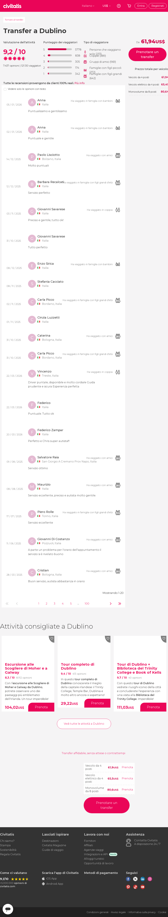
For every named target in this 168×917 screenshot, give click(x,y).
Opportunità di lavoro (99, 863)
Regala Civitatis (10, 854)
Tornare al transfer (14, 19)
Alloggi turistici (94, 858)
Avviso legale (118, 912)
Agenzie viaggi (94, 849)
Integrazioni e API (96, 854)
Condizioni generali (97, 912)
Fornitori (90, 840)
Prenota (127, 767)
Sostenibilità (8, 849)
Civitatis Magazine (54, 845)
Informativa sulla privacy (142, 912)
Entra (141, 5)
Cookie (162, 912)
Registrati (157, 5)
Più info (79, 83)
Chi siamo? (7, 840)
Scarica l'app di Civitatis (60, 873)
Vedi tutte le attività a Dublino (84, 723)
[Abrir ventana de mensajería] (8, 909)
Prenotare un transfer (147, 54)
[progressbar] (60, 49)
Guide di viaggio (52, 849)
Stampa (5, 845)
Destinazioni (50, 840)
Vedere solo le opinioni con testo (27, 89)
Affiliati (88, 845)
